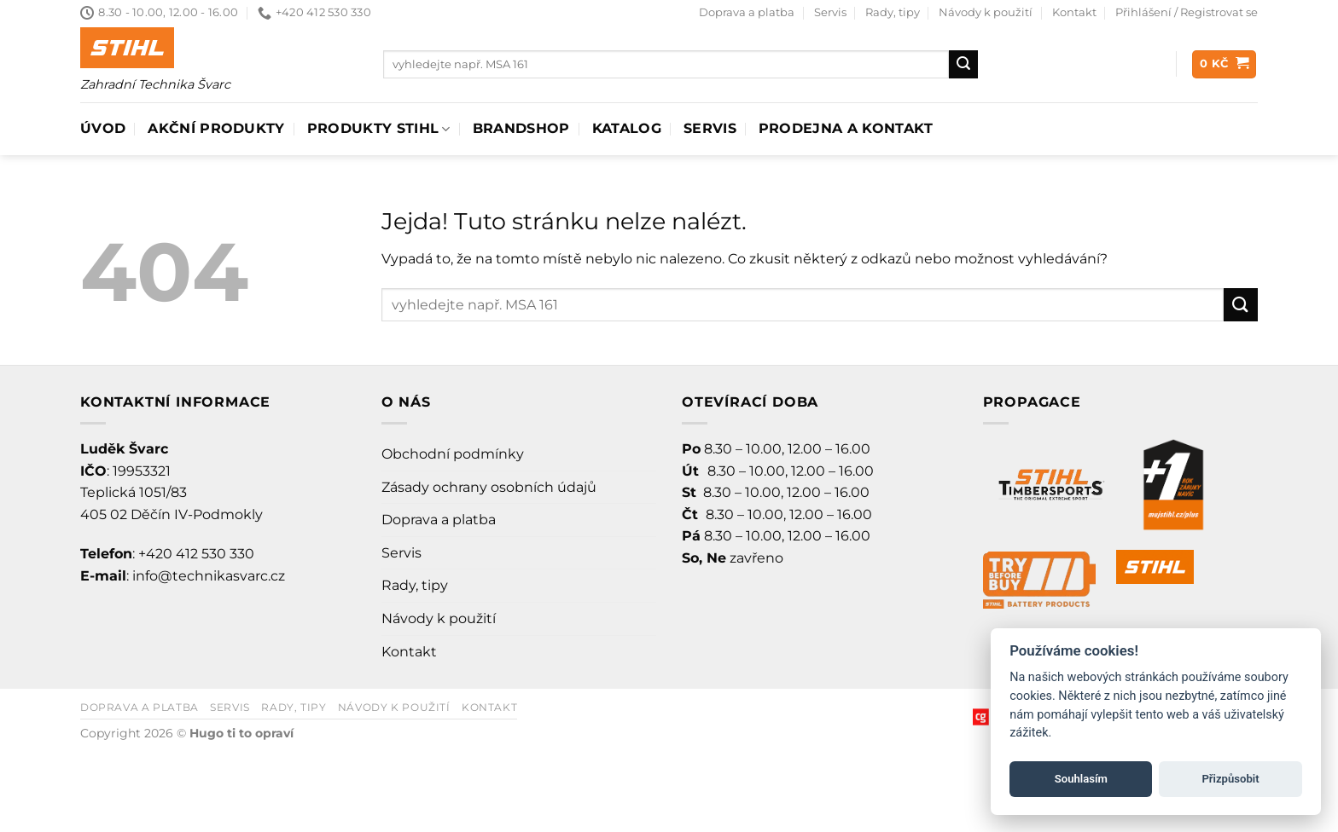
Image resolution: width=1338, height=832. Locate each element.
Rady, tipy (892, 12)
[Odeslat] (963, 64)
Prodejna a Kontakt (846, 128)
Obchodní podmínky (452, 454)
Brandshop (521, 128)
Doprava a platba (746, 12)
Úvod (102, 128)
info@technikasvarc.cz (208, 576)
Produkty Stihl (379, 128)
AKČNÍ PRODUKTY (216, 128)
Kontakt (1074, 12)
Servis (830, 12)
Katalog (626, 128)
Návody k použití (986, 12)
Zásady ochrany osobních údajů (488, 487)
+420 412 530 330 (196, 554)
